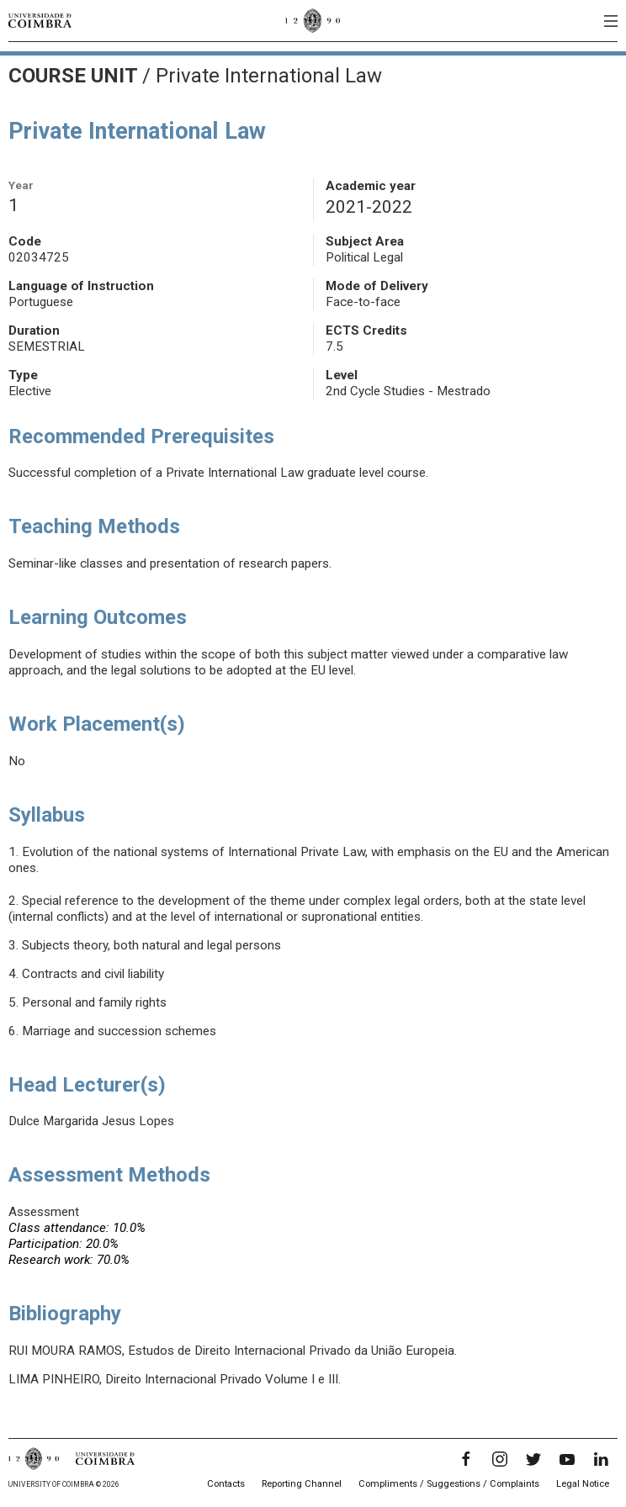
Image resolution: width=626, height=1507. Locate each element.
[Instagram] (500, 1459)
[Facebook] (466, 1459)
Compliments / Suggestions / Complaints (448, 1483)
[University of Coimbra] (40, 20)
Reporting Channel (302, 1483)
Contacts (226, 1483)
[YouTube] (567, 1459)
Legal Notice (582, 1483)
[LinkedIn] (601, 1459)
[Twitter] (533, 1459)
